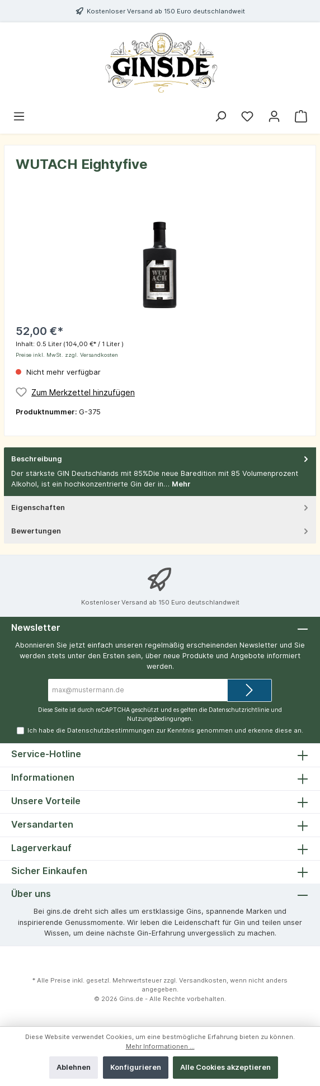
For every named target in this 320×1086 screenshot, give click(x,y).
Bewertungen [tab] (160, 531)
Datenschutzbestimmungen (110, 730)
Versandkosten (203, 980)
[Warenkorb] (301, 116)
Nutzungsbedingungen (159, 719)
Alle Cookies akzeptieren (225, 1067)
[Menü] (19, 116)
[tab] (160, 472)
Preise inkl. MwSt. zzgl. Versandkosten (67, 355)
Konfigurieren (135, 1067)
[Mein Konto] (274, 116)
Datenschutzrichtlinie (239, 710)
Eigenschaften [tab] (160, 507)
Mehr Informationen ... (160, 1046)
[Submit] (249, 690)
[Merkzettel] (247, 116)
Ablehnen (74, 1067)
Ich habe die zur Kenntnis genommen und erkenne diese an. (165, 730)
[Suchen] (220, 116)
